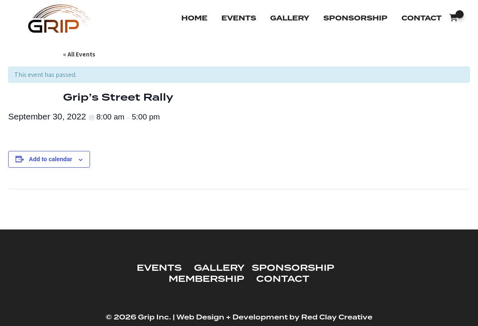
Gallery (289, 18)
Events (238, 18)
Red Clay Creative (336, 317)
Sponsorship (355, 18)
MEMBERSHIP (206, 279)
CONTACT (282, 279)
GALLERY (219, 268)
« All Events (79, 54)
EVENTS (159, 268)
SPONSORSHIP (293, 268)
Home (194, 18)
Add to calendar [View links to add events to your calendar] (50, 159)
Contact (421, 18)
